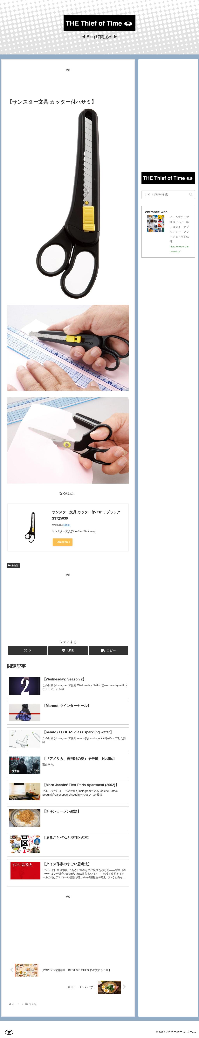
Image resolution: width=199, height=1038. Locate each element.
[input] (168, 194)
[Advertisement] (68, 82)
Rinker (66, 525)
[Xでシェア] (27, 650)
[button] (108, 650)
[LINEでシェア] (68, 650)
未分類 (13, 565)
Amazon (62, 542)
